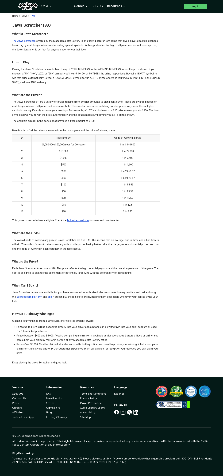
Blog (49, 412)
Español (119, 394)
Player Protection (91, 403)
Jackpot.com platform (29, 296)
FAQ (48, 394)
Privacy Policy (88, 398)
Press (15, 403)
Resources (116, 6)
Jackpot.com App (23, 417)
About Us (17, 394)
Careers (17, 408)
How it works (54, 398)
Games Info (53, 408)
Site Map (85, 417)
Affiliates (17, 412)
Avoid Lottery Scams (93, 408)
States (50, 403)
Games (81, 6)
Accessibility (87, 412)
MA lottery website (78, 220)
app (50, 296)
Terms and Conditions (93, 394)
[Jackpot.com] (28, 6)
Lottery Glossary (56, 417)
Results (98, 6)
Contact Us (19, 398)
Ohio (46, 6)
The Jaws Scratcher (23, 40)
